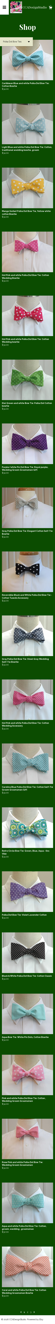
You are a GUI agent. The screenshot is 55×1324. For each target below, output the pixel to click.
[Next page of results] (34, 1312)
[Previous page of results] (21, 1312)
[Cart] (50, 8)
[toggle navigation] (4, 7)
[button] (16, 41)
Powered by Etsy (35, 1319)
